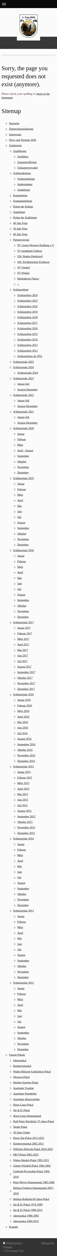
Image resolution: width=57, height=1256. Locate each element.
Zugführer (23, 156)
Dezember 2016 (26, 761)
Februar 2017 (24, 633)
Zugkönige (19, 212)
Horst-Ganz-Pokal (23, 1104)
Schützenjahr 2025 (23, 361)
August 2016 (24, 738)
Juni (19, 511)
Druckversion (12, 1243)
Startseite (14, 123)
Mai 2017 (22, 650)
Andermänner (25, 184)
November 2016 (26, 755)
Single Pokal (20, 1126)
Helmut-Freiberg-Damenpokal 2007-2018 (33, 1191)
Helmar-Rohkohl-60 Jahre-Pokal (31, 1199)
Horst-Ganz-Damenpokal (27, 1115)
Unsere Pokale (17, 1054)
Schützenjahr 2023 (23, 378)
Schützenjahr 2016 (23, 694)
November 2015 (26, 827)
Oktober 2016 (25, 749)
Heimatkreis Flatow (28, 278)
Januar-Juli (23, 384)
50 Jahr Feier (20, 228)
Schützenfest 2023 (27, 300)
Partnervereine (21, 239)
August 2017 (24, 666)
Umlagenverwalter (27, 167)
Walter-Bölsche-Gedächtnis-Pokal (32, 1071)
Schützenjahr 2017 (23, 622)
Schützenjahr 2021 (23, 411)
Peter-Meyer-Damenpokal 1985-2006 (34, 1182)
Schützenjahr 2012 (23, 982)
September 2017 (26, 672)
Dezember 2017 (26, 689)
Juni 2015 (22, 799)
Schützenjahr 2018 (23, 550)
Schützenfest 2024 (27, 295)
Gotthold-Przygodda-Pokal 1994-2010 (31, 1174)
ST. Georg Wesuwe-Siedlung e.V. (35, 245)
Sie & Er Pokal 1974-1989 (27, 1204)
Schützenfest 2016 (27, 328)
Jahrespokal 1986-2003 (26, 1215)
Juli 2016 (22, 733)
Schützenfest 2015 (27, 334)
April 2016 (23, 716)
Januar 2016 (24, 700)
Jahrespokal (19, 1060)
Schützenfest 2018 (27, 317)
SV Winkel (23, 273)
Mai (19, 506)
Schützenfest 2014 (27, 339)
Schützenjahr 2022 (23, 395)
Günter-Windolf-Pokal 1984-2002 (32, 1165)
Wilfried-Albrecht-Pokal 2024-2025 (33, 1149)
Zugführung (19, 151)
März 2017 (23, 639)
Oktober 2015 (25, 822)
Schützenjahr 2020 (23, 428)
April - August (25, 450)
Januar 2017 (24, 627)
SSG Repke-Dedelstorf (30, 256)
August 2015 (24, 810)
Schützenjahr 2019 (23, 478)
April (20, 500)
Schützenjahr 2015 (23, 766)
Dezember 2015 (26, 833)
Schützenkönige (22, 173)
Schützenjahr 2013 (23, 910)
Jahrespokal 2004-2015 (26, 1221)
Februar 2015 (24, 777)
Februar (21, 439)
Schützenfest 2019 (27, 311)
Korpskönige (20, 195)
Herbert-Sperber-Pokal (25, 1082)
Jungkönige (23, 189)
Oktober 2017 (25, 677)
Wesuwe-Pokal (21, 1077)
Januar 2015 (24, 772)
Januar (20, 433)
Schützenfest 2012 (27, 350)
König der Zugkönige (25, 217)
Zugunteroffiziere (27, 162)
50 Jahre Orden (21, 1132)
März (20, 444)
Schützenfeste (20, 289)
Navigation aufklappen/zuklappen (28, 4)
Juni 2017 (22, 655)
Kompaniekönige (22, 201)
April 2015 (23, 788)
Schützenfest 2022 (27, 306)
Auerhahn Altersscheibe (26, 1099)
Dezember (23, 472)
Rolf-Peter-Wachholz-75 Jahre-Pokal (33, 1121)
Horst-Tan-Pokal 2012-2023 (28, 1138)
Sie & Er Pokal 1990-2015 (27, 1210)
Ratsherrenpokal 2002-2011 (28, 1143)
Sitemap (7, 1247)
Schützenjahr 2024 (23, 367)
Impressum (15, 134)
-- (18, 284)
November (23, 467)
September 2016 (26, 744)
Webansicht (47, 1243)
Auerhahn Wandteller (25, 1093)
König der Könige (23, 206)
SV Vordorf (23, 267)
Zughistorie (15, 145)
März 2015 (23, 783)
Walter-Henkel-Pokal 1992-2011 (31, 1160)
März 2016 (23, 711)
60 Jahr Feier (20, 234)
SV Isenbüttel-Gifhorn (29, 250)
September (23, 456)
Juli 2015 (22, 805)
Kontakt (13, 1226)
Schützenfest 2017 (27, 323)
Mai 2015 (22, 794)
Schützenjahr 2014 (23, 838)
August (21, 522)
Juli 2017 (22, 661)
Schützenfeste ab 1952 (29, 356)
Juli (19, 517)
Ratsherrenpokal (22, 1066)
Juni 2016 (22, 727)
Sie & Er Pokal (21, 1110)
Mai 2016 (22, 722)
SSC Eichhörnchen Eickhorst (33, 262)
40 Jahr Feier (20, 223)
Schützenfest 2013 (27, 345)
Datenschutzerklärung (21, 128)
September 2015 (26, 816)
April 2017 (23, 644)
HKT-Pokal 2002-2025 (25, 1154)
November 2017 (26, 683)
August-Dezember (27, 389)
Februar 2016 (24, 705)
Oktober (21, 461)
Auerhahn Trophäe (23, 1088)
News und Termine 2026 (22, 140)
